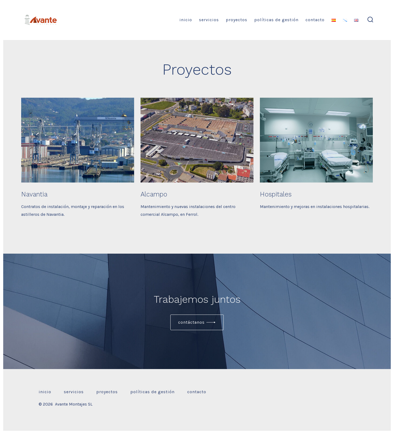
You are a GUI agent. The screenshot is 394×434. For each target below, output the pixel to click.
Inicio (185, 19)
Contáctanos (191, 322)
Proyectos (236, 19)
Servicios (209, 19)
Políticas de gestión (276, 19)
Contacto (315, 19)
